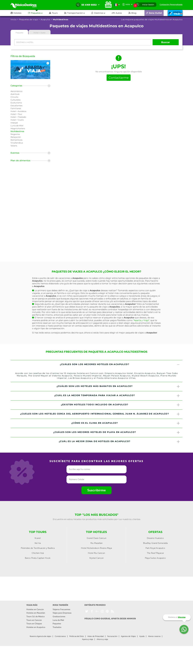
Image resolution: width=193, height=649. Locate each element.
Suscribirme (96, 490)
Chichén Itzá (38, 553)
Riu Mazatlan (96, 543)
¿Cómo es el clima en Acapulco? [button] (125, 423)
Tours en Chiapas (34, 623)
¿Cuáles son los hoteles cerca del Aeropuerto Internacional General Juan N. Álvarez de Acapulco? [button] (100, 414)
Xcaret (38, 538)
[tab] (96, 364)
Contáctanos (60, 636)
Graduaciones (59, 616)
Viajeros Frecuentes (61, 609)
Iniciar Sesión (148, 4)
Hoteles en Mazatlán (35, 613)
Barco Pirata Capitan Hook (37, 558)
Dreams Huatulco (155, 538)
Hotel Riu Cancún (96, 553)
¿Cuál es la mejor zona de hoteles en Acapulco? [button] (119, 442)
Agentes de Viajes (128, 636)
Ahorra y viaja (102, 639)
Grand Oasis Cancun (96, 538)
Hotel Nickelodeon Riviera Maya (96, 548)
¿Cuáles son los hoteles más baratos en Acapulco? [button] (118, 386)
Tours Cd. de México (35, 616)
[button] (77, 13)
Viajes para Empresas (62, 613)
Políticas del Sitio (76, 636)
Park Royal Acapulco (155, 548)
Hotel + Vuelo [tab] (39, 33)
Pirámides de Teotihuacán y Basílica (38, 548)
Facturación (112, 636)
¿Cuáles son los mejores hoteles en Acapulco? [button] (120, 365)
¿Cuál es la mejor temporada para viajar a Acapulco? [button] (117, 396)
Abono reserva (154, 636)
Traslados (57, 627)
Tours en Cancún (34, 620)
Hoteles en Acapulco (35, 627)
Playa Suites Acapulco (155, 558)
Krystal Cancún (96, 558)
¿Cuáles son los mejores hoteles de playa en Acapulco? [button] (116, 432)
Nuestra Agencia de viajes (40, 636)
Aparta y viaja (87, 639)
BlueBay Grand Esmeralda (155, 543)
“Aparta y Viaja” (141, 320)
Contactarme (119, 77)
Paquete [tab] (19, 33)
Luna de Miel (58, 620)
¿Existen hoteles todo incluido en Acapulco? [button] (120, 405)
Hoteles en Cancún (35, 609)
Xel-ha (38, 543)
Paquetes (57, 623)
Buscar (165, 42)
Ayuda (141, 636)
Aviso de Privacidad (95, 636)
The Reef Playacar (155, 553)
